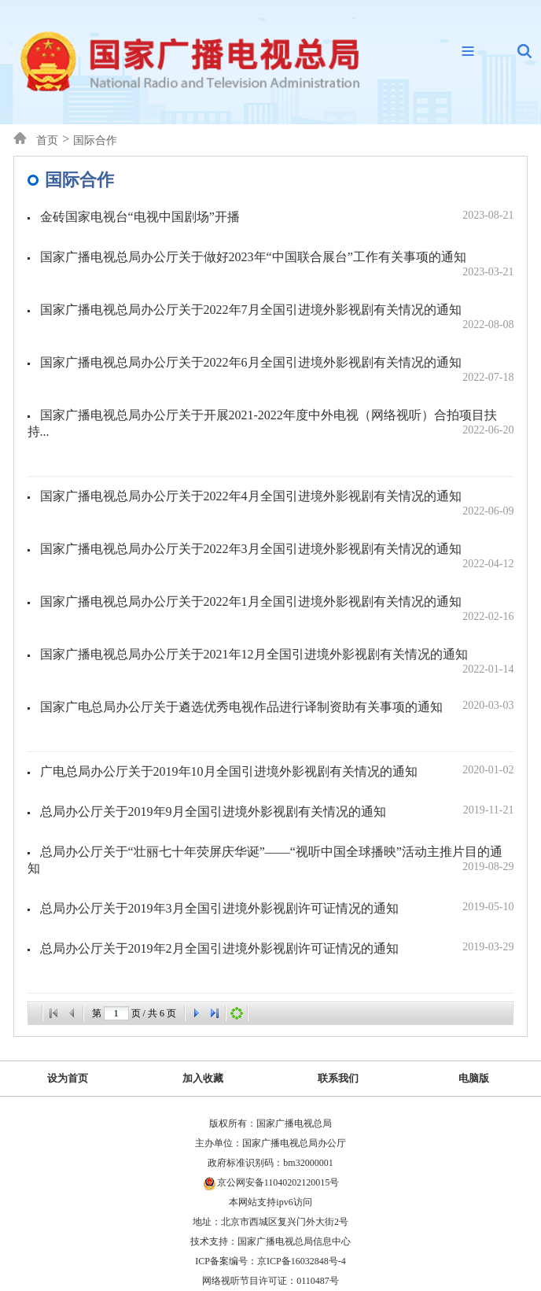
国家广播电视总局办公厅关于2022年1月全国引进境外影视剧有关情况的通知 (277, 609)
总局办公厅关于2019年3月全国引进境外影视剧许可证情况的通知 (277, 908)
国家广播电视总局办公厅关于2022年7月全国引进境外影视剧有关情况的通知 (277, 317)
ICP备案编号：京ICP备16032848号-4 (270, 1261)
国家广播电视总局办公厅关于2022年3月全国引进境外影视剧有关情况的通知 (277, 556)
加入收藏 (202, 1078)
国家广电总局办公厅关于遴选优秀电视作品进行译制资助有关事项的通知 (277, 706)
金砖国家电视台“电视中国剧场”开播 (277, 216)
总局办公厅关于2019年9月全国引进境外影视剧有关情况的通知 (277, 811)
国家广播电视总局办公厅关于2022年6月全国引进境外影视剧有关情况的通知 (277, 370)
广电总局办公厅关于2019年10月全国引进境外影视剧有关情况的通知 (277, 771)
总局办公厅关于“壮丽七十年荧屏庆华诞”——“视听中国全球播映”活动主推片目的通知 (271, 860)
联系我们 (338, 1078)
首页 (47, 140)
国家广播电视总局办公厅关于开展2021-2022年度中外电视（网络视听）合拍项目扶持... (271, 423)
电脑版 (473, 1078)
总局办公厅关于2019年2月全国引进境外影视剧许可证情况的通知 (277, 948)
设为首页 (67, 1078)
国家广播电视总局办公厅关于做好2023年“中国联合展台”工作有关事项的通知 (277, 264)
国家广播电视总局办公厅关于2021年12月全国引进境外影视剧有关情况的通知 (277, 661)
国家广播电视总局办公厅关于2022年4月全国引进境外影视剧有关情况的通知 (277, 503)
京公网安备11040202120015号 (278, 1182)
